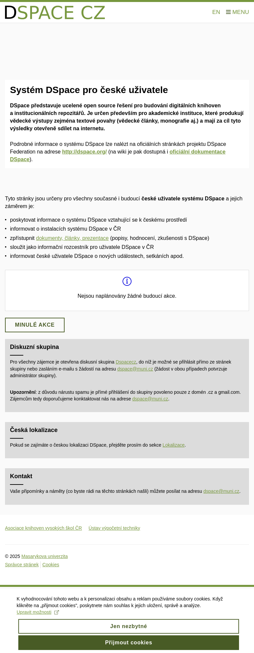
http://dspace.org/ (84, 152)
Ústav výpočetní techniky (114, 528)
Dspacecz (126, 362)
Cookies (50, 564)
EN (216, 12)
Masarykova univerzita (44, 556)
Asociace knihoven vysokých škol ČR (43, 528)
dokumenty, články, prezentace (72, 238)
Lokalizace (173, 445)
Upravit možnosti (38, 615)
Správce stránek (22, 564)
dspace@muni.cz (135, 369)
